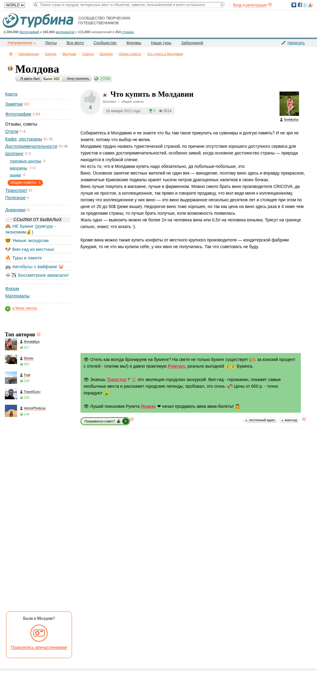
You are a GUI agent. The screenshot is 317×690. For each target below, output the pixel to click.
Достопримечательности (31, 146)
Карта (11, 93)
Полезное (15, 197)
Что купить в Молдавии (165, 54)
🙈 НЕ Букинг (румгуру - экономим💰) (30, 229)
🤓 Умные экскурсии (26, 240)
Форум (12, 288)
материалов (65, 32)
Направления (28, 54)
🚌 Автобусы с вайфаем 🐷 (34, 266)
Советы (88, 54)
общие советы (130, 54)
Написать (296, 42)
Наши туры (161, 42)
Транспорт (16, 190)
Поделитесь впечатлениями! (39, 647)
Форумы (133, 42)
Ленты (51, 42)
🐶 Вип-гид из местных (29, 249)
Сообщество (105, 42)
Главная (10, 53)
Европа (51, 54)
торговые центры (25, 161)
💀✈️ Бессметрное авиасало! (37, 275)
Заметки (14, 103)
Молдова (69, 54)
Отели (11, 131)
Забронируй (192, 42)
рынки (15, 175)
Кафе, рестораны (23, 138)
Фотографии (18, 113)
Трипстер (116, 379)
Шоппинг (106, 54)
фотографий (29, 32)
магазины (18, 168)
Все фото (75, 42)
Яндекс (148, 406)
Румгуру (176, 366)
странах (128, 32)
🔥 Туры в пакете (23, 257)
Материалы (17, 295)
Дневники (15, 209)
